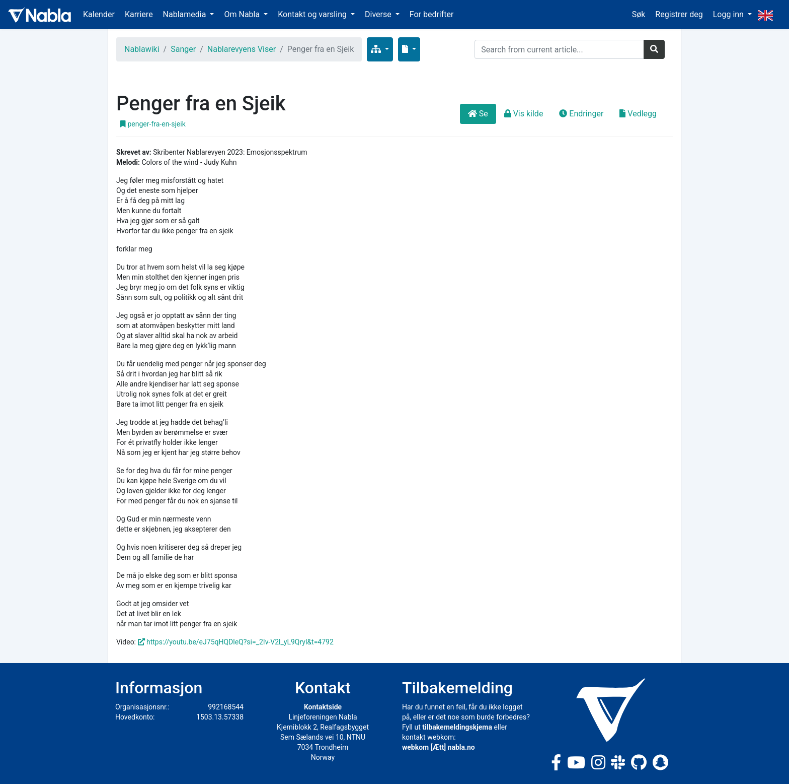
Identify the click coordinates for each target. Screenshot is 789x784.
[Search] (559, 49)
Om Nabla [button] (243, 14)
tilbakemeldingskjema (457, 727)
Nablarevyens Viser (241, 49)
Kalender (99, 14)
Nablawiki (142, 49)
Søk (639, 14)
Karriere (139, 14)
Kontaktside (323, 707)
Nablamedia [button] (185, 14)
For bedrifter (432, 14)
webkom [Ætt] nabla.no (438, 747)
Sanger (183, 49)
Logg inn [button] (729, 14)
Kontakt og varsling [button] (313, 14)
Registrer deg (678, 14)
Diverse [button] (379, 14)
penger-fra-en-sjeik (153, 124)
